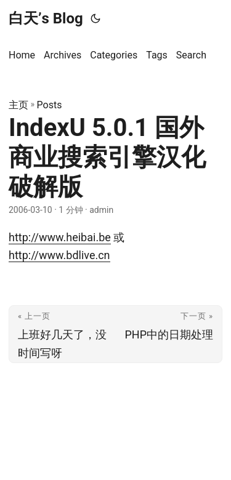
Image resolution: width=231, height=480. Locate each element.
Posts (49, 105)
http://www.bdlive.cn (59, 255)
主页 (18, 105)
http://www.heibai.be (60, 237)
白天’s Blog (46, 18)
